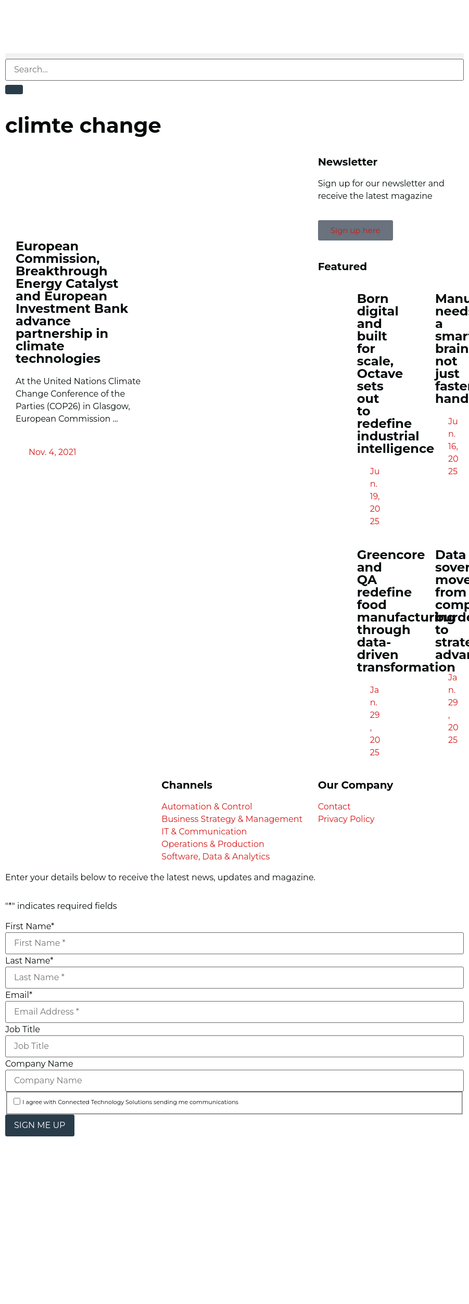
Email (18, 995)
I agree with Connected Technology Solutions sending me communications (130, 1102)
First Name (29, 926)
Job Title (22, 1030)
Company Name (39, 1064)
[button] (234, 56)
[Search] (14, 89)
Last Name (29, 961)
